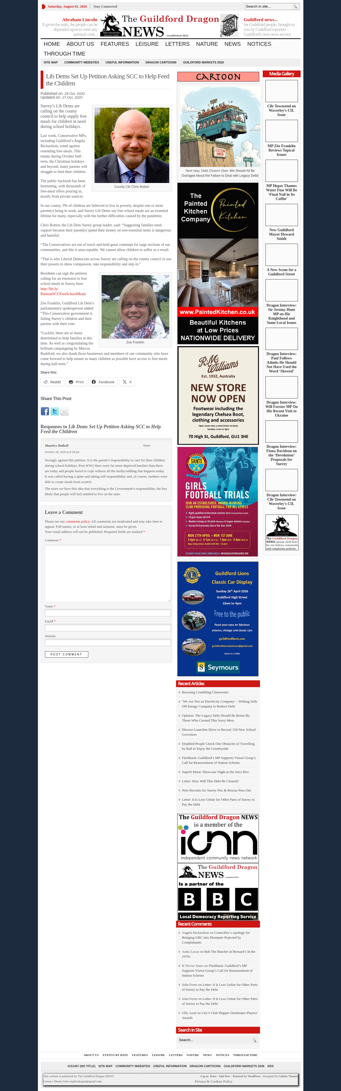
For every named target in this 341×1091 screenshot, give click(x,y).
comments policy (77, 521)
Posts (213, 1076)
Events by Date (115, 1055)
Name (50, 606)
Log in (204, 1076)
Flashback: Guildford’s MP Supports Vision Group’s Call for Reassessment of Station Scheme (217, 970)
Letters (177, 44)
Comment (53, 540)
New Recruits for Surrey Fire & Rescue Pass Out (216, 790)
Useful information (122, 62)
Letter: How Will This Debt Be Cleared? (210, 781)
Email (50, 621)
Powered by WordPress (246, 1076)
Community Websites (81, 62)
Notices (259, 44)
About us (80, 44)
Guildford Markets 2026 (203, 62)
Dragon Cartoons (161, 62)
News (233, 44)
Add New (224, 1076)
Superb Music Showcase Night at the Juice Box (215, 772)
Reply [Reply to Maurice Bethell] (146, 445)
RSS (270, 1066)
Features (114, 44)
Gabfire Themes (288, 1076)
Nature (207, 44)
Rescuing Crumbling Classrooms (205, 692)
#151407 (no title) (81, 1066)
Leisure (147, 44)
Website (50, 636)
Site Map (51, 62)
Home (52, 44)
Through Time (65, 54)
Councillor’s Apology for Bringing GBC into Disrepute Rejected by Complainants (216, 937)
